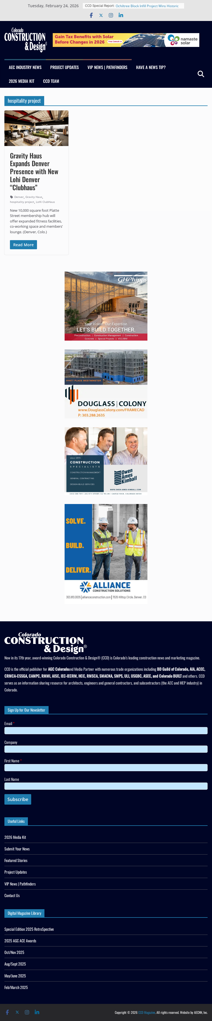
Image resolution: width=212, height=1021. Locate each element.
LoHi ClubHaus (45, 202)
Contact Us (12, 895)
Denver (19, 197)
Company (10, 742)
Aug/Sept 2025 (15, 964)
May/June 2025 (15, 975)
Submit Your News (17, 849)
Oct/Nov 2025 (14, 952)
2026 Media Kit (21, 81)
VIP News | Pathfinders (107, 67)
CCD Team (51, 81)
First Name (13, 760)
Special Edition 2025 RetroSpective (29, 929)
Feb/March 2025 (16, 987)
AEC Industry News (25, 67)
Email (9, 723)
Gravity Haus (33, 197)
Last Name (11, 779)
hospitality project (22, 202)
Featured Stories (15, 860)
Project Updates (64, 67)
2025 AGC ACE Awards (20, 940)
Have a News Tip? (151, 67)
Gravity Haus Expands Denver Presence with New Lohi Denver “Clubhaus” (34, 171)
